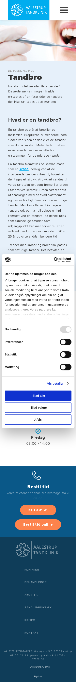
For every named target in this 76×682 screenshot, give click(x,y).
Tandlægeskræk (38, 607)
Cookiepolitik (40, 667)
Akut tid (32, 594)
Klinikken (32, 569)
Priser (30, 620)
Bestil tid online (38, 524)
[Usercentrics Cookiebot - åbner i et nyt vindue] (54, 259)
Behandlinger (36, 582)
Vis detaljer (55, 383)
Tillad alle (38, 395)
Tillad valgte (38, 407)
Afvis (38, 419)
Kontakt (32, 632)
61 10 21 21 (38, 510)
